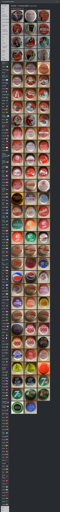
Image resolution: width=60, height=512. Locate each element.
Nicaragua (5, 359)
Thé (3, 507)
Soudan (5, 442)
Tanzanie (5, 463)
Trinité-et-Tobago (5, 476)
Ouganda (5, 372)
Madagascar (5, 326)
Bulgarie (5, 122)
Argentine (5, 80)
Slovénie (5, 439)
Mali (5, 335)
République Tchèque (5, 406)
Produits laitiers (4, 51)
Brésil (5, 119)
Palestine (5, 378)
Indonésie (5, 270)
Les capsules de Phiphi (8, 1)
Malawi (5, 332)
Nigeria (5, 361)
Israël (5, 285)
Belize (5, 103)
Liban (5, 311)
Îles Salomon (5, 263)
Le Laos (5, 308)
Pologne (5, 395)
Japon (5, 294)
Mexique (5, 347)
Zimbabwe (5, 504)
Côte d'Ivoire (5, 176)
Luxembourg (5, 323)
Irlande (5, 279)
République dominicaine (5, 402)
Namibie (5, 353)
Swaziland (5, 454)
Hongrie (5, 255)
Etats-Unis (5, 203)
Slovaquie (5, 436)
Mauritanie (5, 344)
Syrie (5, 457)
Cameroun (5, 135)
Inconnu (3, 43)
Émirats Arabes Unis (5, 190)
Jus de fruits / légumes (4, 47)
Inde (5, 267)
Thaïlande (5, 469)
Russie (5, 417)
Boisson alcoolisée (5, 19)
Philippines (5, 392)
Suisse (5, 451)
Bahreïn (5, 91)
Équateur (5, 194)
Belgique (5, 100)
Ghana (5, 233)
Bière (3, 11)
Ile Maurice (5, 259)
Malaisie (5, 329)
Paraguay (5, 383)
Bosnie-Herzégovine (5, 116)
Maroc (5, 341)
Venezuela (5, 492)
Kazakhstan (5, 299)
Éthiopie (5, 207)
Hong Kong (5, 252)
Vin (2, 510)
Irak (5, 273)
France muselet (5, 217)
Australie (5, 85)
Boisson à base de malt (4, 15)
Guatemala (5, 239)
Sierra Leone (5, 433)
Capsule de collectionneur (5, 30)
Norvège (5, 364)
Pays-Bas (5, 386)
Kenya (5, 302)
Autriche (5, 88)
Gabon (5, 224)
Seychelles (5, 429)
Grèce (5, 236)
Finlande (5, 213)
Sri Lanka (5, 445)
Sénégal (5, 423)
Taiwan (5, 460)
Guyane (5, 245)
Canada (5, 138)
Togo (5, 472)
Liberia (5, 314)
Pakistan (5, 375)
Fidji (5, 210)
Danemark (5, 182)
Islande (5, 282)
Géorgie (5, 230)
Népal (5, 356)
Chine (5, 144)
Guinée (5, 242)
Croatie (5, 179)
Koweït (5, 305)
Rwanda (5, 420)
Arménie (5, 82)
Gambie (5, 227)
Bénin (5, 106)
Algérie (5, 66)
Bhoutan (5, 109)
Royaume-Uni (5, 414)
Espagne (5, 197)
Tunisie (5, 480)
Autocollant (4, 5)
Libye (5, 317)
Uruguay (5, 489)
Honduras (5, 248)
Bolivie (5, 112)
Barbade (5, 97)
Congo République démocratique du (5, 155)
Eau (3, 40)
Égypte (5, 185)
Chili (5, 141)
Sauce (3, 55)
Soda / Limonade (4, 58)
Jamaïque (5, 291)
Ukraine (5, 486)
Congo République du (5, 162)
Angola (5, 72)
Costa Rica (5, 171)
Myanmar (5, 350)
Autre (3, 8)
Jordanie (5, 297)
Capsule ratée (5, 34)
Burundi (5, 130)
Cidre (3, 37)
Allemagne (5, 69)
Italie (5, 288)
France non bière (5, 221)
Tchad (5, 466)
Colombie (5, 150)
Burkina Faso (5, 126)
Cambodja (5, 132)
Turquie (5, 483)
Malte (5, 338)
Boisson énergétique (5, 22)
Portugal (5, 398)
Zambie (5, 501)
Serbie (5, 426)
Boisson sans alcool (5, 26)
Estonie (5, 200)
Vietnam (5, 495)
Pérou (5, 389)
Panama (5, 381)
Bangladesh (5, 94)
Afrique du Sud (5, 63)
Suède (5, 448)
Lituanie (5, 320)
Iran (5, 276)
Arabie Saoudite (5, 76)
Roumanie (5, 410)
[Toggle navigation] (57, 1)
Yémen (5, 498)
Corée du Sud (5, 167)
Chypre (5, 147)
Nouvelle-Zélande (5, 368)
